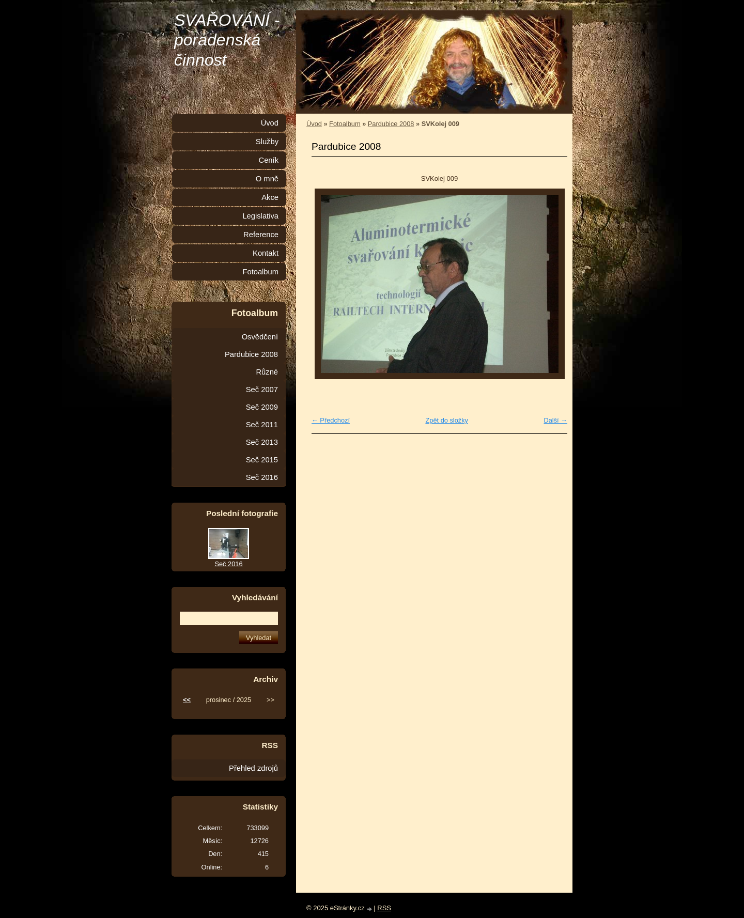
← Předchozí (331, 420)
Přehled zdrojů (253, 768)
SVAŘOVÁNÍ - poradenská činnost (227, 40)
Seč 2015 (262, 460)
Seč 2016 (262, 477)
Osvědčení (260, 337)
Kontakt (265, 253)
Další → (555, 420)
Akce (269, 197)
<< (187, 700)
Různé (267, 372)
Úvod (314, 124)
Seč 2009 (262, 407)
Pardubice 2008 (391, 124)
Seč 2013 (262, 442)
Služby (267, 141)
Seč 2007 (262, 389)
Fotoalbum (344, 124)
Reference (260, 234)
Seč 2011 (262, 425)
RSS (384, 908)
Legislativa (260, 216)
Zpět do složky (446, 420)
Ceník (268, 160)
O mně (267, 179)
